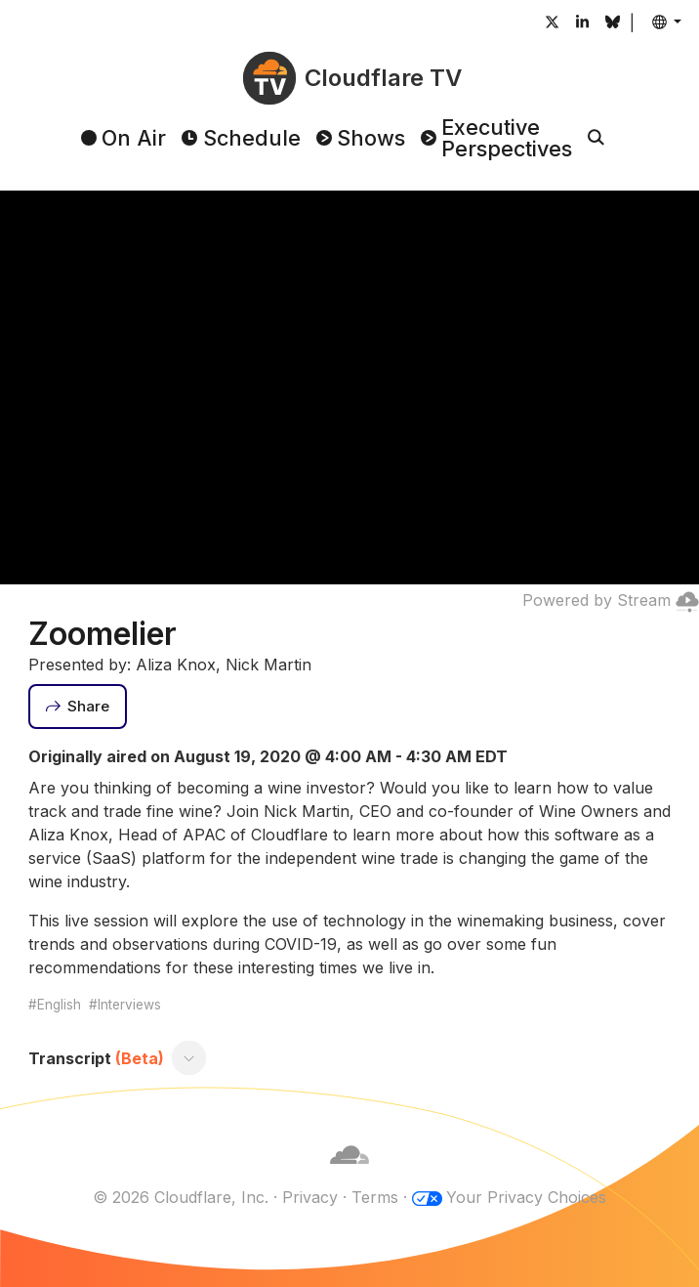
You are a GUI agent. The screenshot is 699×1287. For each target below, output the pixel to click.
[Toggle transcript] (188, 1058)
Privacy (310, 1197)
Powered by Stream (610, 600)
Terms (374, 1197)
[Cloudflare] (349, 1173)
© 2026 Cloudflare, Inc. (180, 1197)
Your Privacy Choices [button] (526, 1197)
